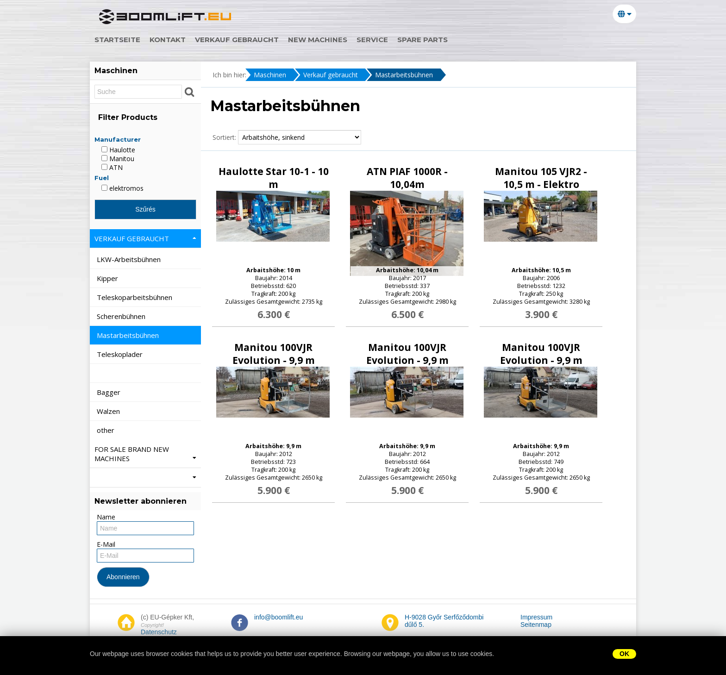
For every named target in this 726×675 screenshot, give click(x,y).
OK (624, 653)
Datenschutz (159, 632)
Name (106, 516)
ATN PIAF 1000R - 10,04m (407, 178)
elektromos (122, 188)
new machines (322, 39)
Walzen (109, 411)
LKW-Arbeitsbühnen (130, 259)
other (106, 430)
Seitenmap (535, 624)
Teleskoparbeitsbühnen (135, 297)
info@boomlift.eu (278, 617)
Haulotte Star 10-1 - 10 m (274, 178)
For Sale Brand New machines (145, 453)
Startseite (122, 39)
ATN (112, 167)
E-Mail (106, 544)
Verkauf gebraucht (241, 39)
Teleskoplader (120, 354)
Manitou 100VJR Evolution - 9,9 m (273, 354)
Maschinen (270, 74)
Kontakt (172, 39)
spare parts (427, 39)
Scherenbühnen (122, 316)
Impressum (536, 617)
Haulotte (118, 149)
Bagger (109, 392)
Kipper (108, 278)
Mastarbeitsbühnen (404, 74)
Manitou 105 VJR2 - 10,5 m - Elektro (541, 178)
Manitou (117, 158)
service (377, 39)
